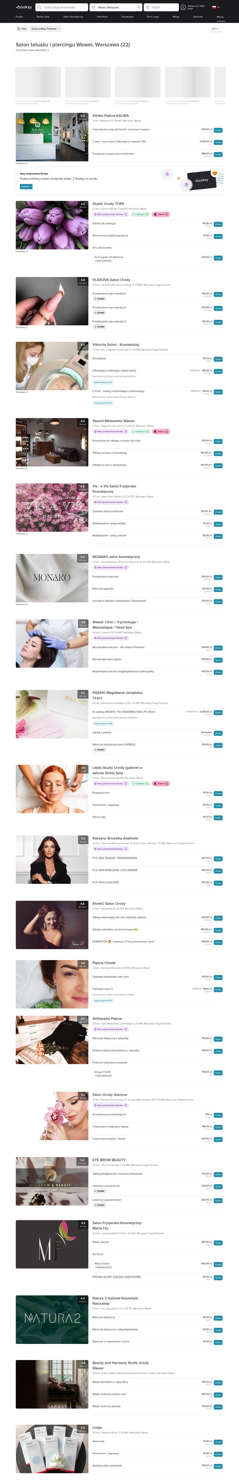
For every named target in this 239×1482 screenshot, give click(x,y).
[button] (61, 7)
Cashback (140, 214)
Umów (218, 130)
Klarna (161, 214)
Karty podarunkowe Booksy (110, 214)
